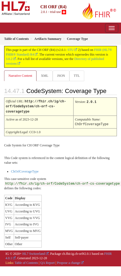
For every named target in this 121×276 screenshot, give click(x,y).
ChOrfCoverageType (24, 170)
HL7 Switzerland (33, 253)
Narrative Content (20, 76)
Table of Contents (26, 262)
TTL (77, 76)
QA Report (47, 262)
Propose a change (68, 262)
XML (44, 76)
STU (70, 50)
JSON (61, 76)
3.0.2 (9, 59)
